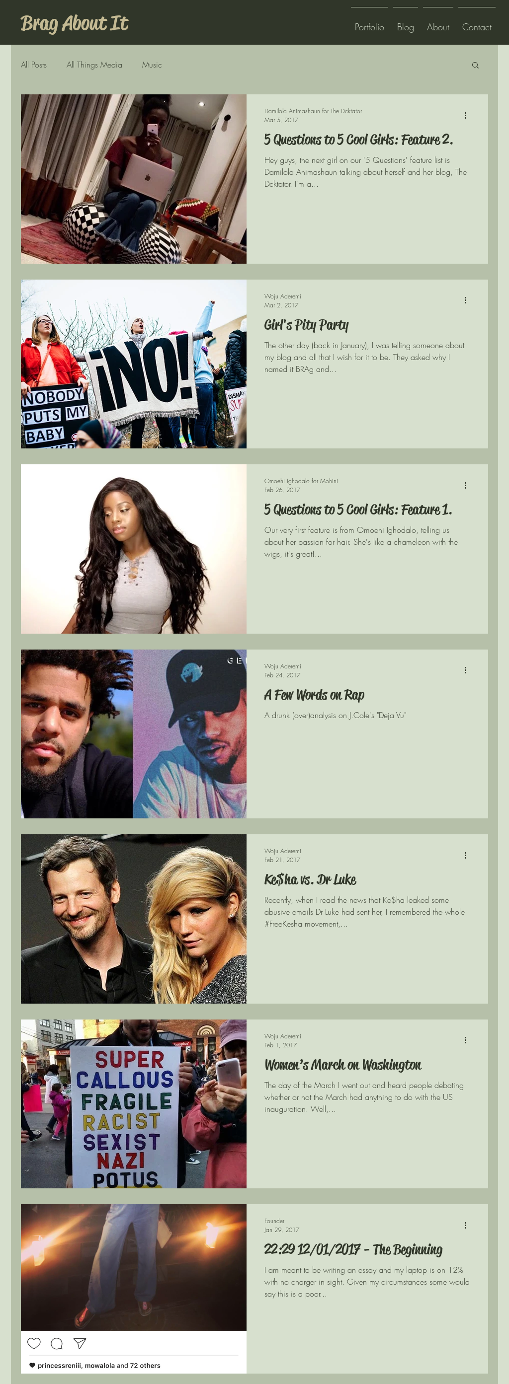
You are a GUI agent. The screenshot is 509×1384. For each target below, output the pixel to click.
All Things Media (94, 65)
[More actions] (469, 115)
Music (152, 65)
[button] (475, 66)
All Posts (34, 65)
